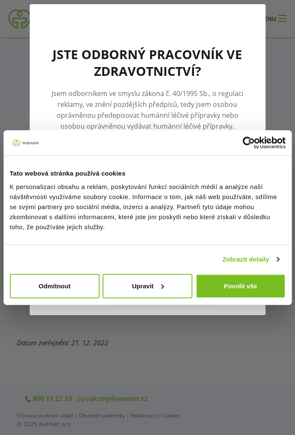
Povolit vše (240, 285)
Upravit (148, 285)
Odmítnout (54, 285)
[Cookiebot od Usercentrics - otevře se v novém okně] (248, 143)
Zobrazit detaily (245, 259)
